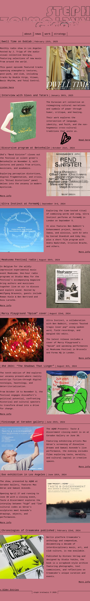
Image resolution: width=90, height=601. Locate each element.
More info (5, 196)
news (38, 34)
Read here (84, 140)
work (47, 34)
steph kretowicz (41, 592)
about (28, 34)
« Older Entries (9, 590)
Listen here (7, 87)
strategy (60, 34)
